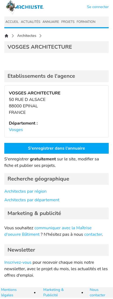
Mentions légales (9, 292)
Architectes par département (31, 200)
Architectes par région (25, 191)
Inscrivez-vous (17, 262)
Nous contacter (97, 292)
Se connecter (98, 6)
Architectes (26, 35)
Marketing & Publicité (53, 292)
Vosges (16, 130)
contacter (93, 234)
